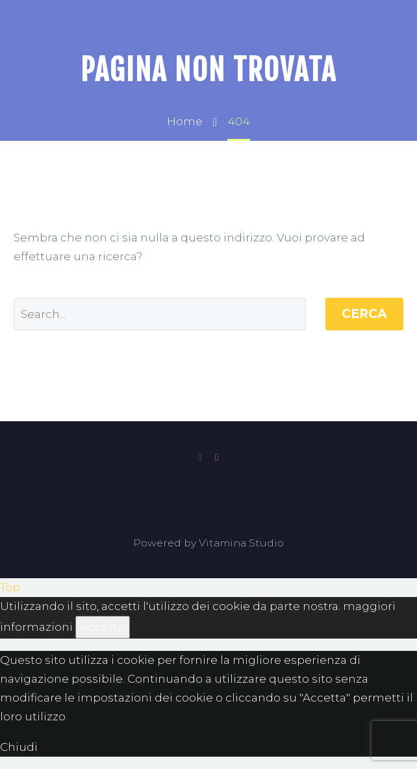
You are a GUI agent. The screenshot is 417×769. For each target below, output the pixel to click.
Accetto (103, 626)
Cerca (364, 313)
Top (10, 587)
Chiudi (19, 746)
